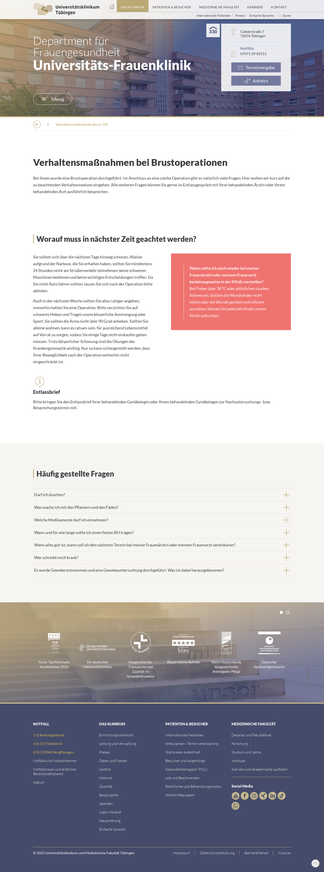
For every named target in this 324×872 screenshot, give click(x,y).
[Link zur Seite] (106, 803)
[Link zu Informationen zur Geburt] (38, 782)
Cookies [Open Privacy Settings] (284, 853)
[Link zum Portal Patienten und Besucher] (171, 6)
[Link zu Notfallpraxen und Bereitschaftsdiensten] (54, 771)
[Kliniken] (98, 124)
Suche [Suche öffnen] (287, 15)
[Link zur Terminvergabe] (256, 67)
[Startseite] (112, 6)
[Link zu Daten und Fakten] (113, 760)
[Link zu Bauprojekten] (108, 795)
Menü (53, 99)
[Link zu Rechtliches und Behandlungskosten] (193, 786)
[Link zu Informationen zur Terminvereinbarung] (191, 743)
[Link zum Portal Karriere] (255, 6)
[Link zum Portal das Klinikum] (132, 6)
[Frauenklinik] (128, 124)
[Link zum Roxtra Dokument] (110, 820)
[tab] (162, 494)
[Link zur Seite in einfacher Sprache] (112, 829)
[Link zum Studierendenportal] (246, 752)
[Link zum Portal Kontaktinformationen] (279, 6)
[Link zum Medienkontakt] (104, 752)
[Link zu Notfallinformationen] (55, 760)
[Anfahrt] (256, 81)
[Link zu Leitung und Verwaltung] (117, 743)
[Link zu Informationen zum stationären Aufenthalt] (182, 752)
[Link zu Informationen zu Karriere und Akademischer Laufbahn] (260, 769)
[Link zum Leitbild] (105, 769)
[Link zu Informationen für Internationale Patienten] (184, 735)
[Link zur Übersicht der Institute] (238, 760)
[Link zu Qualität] (105, 786)
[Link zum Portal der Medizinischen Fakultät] (219, 6)
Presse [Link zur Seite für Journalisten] (240, 15)
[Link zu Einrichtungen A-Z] (116, 735)
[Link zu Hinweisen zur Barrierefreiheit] (256, 853)
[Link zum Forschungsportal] (240, 743)
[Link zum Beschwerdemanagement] (182, 778)
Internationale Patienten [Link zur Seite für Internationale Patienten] (214, 15)
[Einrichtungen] (66, 124)
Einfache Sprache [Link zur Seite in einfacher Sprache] (261, 15)
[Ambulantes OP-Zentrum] (172, 124)
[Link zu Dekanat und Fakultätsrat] (251, 735)
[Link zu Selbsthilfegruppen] (180, 795)
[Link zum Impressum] (181, 853)
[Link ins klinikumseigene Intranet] (110, 812)
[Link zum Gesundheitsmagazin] (186, 769)
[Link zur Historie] (105, 778)
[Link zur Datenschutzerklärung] (217, 853)
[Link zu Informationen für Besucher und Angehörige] (185, 760)
